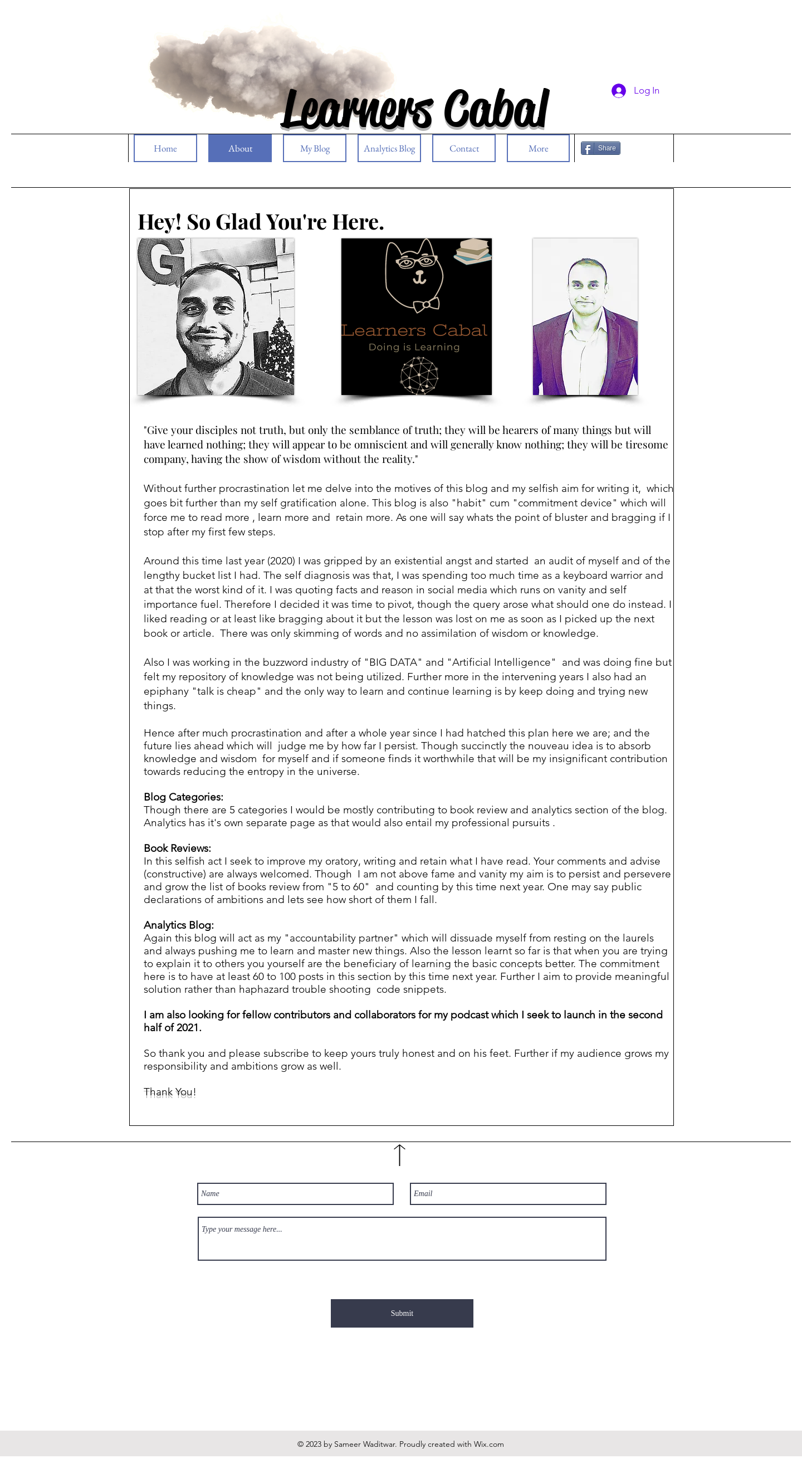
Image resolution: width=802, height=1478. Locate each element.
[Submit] (402, 1313)
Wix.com (489, 1444)
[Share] (600, 148)
